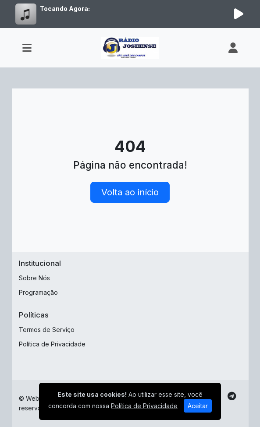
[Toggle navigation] (27, 48)
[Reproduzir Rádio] (239, 14)
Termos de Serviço (47, 329)
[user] (233, 48)
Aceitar (198, 405)
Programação (38, 292)
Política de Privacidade (52, 344)
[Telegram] (232, 396)
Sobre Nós (34, 278)
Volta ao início (130, 192)
